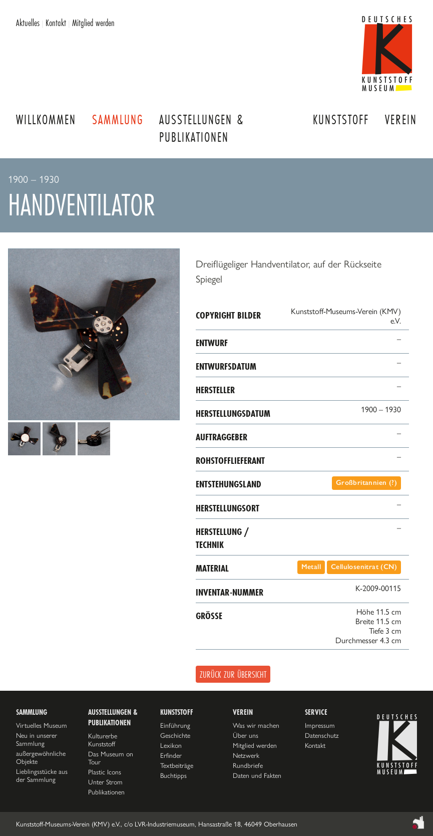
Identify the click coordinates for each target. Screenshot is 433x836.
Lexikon (171, 745)
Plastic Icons (104, 772)
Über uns (245, 735)
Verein (401, 119)
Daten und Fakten (257, 775)
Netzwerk (246, 755)
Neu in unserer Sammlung (36, 739)
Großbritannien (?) (366, 482)
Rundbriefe (248, 765)
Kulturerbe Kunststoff (102, 740)
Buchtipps (173, 775)
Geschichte (175, 735)
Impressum (320, 725)
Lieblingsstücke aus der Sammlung (42, 775)
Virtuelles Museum (41, 725)
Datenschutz (322, 735)
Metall (311, 567)
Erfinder (171, 755)
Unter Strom (105, 782)
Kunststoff (341, 119)
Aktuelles (28, 22)
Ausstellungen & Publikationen (201, 128)
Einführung (175, 725)
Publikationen (106, 792)
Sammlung (117, 119)
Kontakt (56, 22)
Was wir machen (256, 725)
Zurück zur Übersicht (233, 674)
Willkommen (46, 119)
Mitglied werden (93, 22)
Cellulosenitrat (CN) (364, 567)
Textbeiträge (176, 765)
